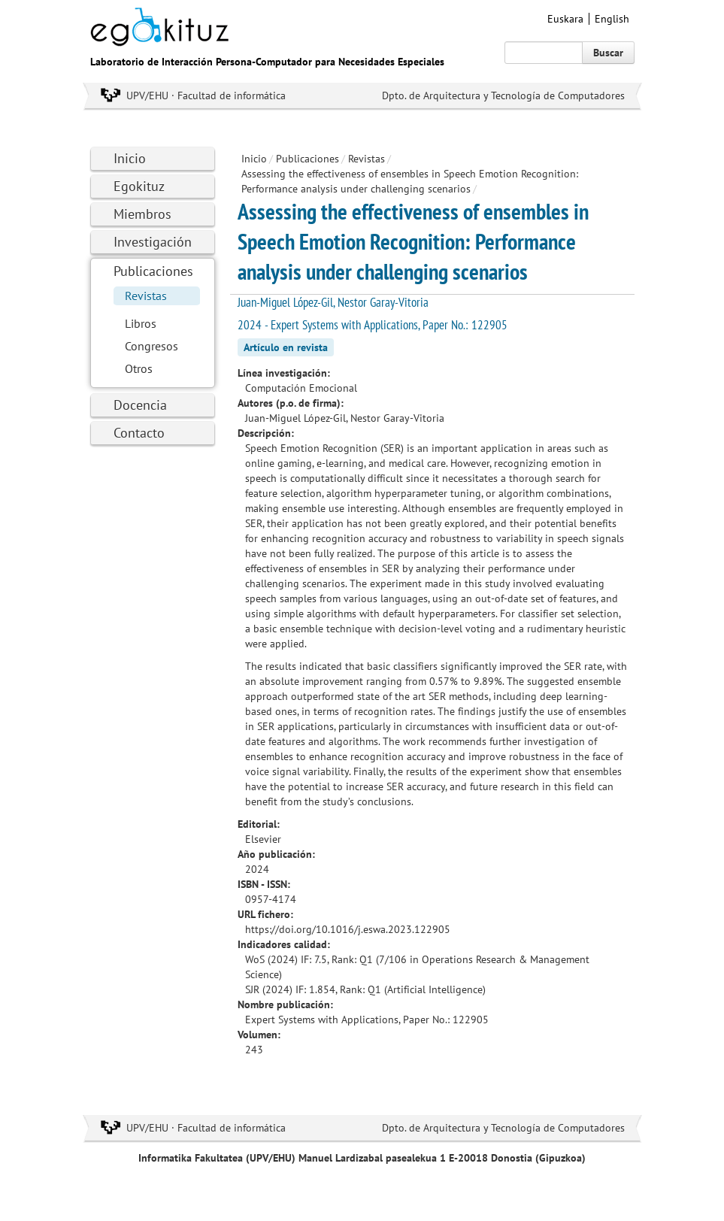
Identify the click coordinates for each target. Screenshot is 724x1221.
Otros (139, 368)
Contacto (139, 432)
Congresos (151, 345)
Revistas (146, 295)
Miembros (142, 214)
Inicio (130, 158)
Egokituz (139, 186)
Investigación (153, 241)
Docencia (140, 405)
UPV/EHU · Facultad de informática (206, 95)
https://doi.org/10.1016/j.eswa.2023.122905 (347, 929)
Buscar (608, 52)
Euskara (565, 19)
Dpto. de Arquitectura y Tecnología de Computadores (503, 95)
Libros (140, 323)
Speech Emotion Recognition (311, 448)
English (612, 19)
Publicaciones (153, 271)
